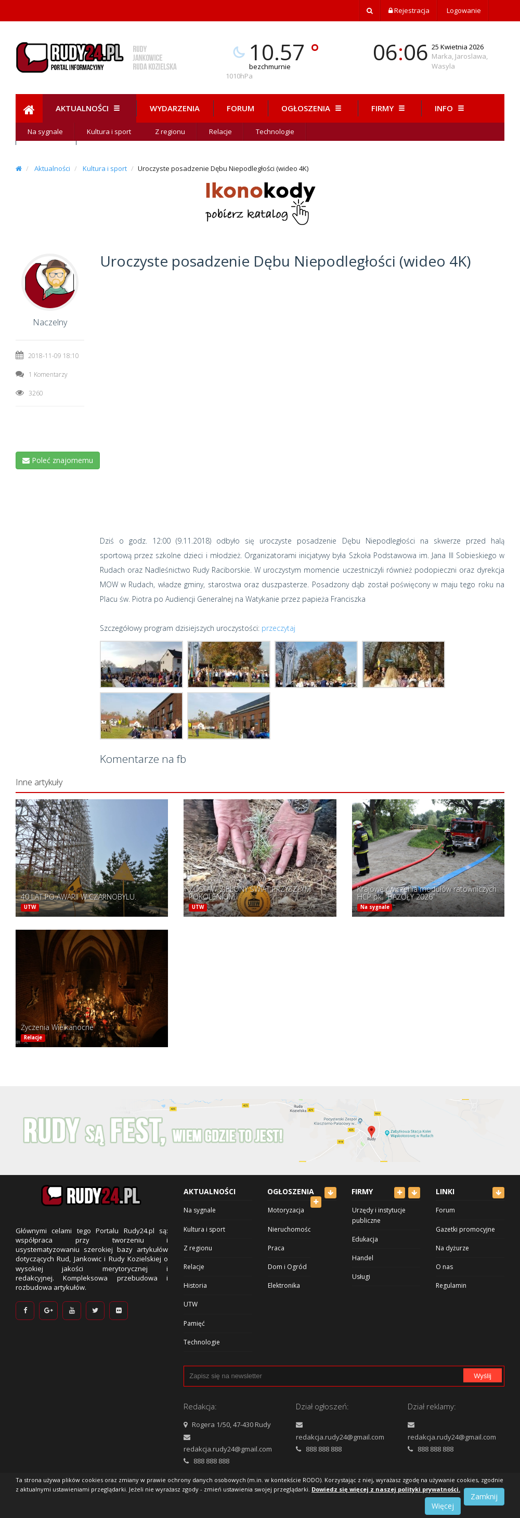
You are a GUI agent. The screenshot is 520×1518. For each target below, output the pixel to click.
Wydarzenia (175, 108)
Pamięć (194, 1323)
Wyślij (482, 1376)
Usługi (361, 1276)
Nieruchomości (290, 1229)
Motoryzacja (286, 1210)
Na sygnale (45, 131)
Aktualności (89, 108)
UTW (30, 907)
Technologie (275, 131)
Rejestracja (409, 10)
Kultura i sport (109, 131)
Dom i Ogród (287, 1266)
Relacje (220, 131)
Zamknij (484, 1496)
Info (451, 108)
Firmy (389, 108)
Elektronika (284, 1285)
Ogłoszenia (312, 108)
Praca (276, 1248)
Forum (240, 108)
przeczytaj (278, 628)
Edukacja (365, 1239)
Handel (362, 1257)
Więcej (443, 1506)
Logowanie (463, 10)
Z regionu (170, 131)
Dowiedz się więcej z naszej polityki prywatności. (385, 1489)
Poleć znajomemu (57, 460)
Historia (195, 1285)
